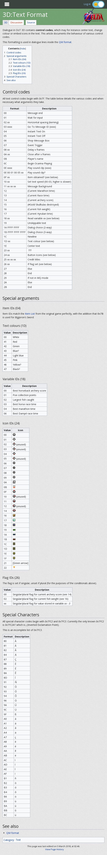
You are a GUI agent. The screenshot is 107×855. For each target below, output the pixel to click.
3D (5, 22)
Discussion (16, 22)
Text (18, 839)
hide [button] (23, 48)
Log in (87, 4)
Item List (30, 313)
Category (9, 839)
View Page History (54, 849)
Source (31, 22)
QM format (65, 42)
